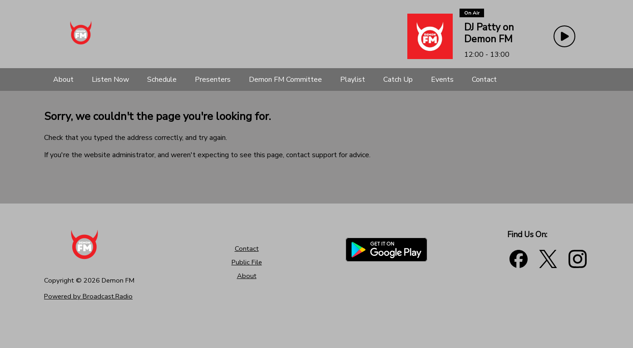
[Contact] (484, 79)
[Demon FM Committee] (285, 79)
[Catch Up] (398, 79)
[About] (63, 79)
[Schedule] (162, 79)
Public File (247, 262)
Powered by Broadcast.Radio (88, 296)
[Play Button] (564, 36)
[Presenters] (213, 79)
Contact (247, 248)
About (247, 275)
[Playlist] (352, 79)
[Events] (442, 79)
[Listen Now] (110, 79)
